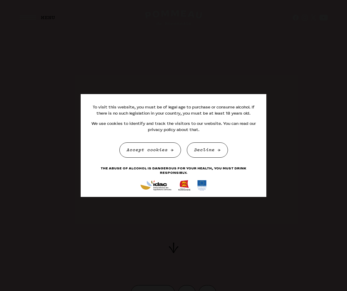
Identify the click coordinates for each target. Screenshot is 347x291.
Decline (206, 150)
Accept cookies (149, 150)
